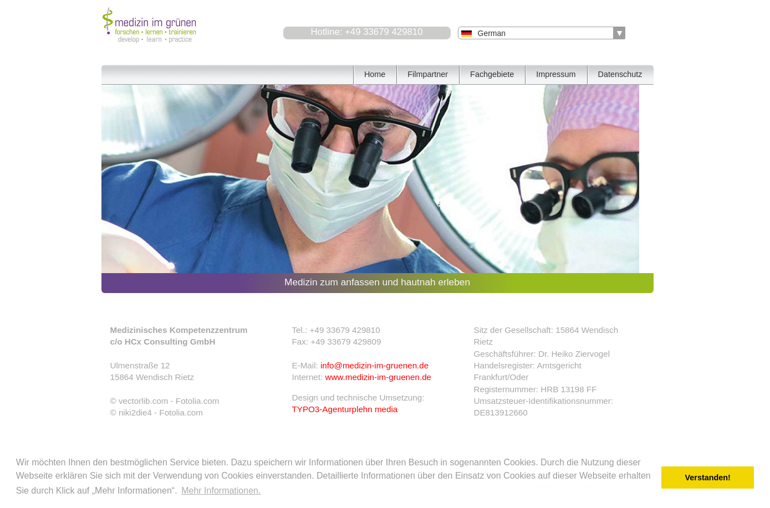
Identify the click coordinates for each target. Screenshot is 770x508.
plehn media (375, 409)
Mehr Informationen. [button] (221, 490)
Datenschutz (620, 74)
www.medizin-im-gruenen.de (378, 377)
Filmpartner (427, 74)
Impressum (555, 74)
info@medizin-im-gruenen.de (374, 365)
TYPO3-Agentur (322, 409)
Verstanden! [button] (708, 477)
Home (374, 74)
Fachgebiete (492, 74)
